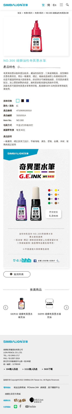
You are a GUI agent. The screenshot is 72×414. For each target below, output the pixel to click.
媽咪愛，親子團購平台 (50, 387)
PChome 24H (33, 387)
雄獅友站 (6, 400)
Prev (6, 307)
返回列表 (19, 274)
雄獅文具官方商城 (13, 394)
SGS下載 (48, 369)
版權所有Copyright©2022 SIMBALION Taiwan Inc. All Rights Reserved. (31, 380)
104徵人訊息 (12, 369)
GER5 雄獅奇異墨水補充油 (49, 315)
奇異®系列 (28, 13)
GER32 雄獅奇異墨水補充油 (21, 315)
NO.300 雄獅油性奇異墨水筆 (57, 13)
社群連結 (6, 407)
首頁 (19, 13)
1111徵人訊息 (31, 369)
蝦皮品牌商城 (20, 387)
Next (65, 307)
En (54, 5)
